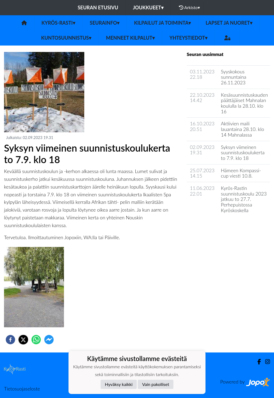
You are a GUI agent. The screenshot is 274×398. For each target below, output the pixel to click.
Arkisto (189, 7)
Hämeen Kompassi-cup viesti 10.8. (241, 173)
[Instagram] (265, 362)
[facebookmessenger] (49, 339)
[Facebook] (257, 362)
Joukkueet (148, 7)
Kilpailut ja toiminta (162, 23)
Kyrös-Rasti (58, 23)
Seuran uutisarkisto (210, 225)
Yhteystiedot (188, 38)
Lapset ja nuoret (229, 23)
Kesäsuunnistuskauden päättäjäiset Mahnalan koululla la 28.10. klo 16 (244, 103)
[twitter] (23, 339)
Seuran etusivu (98, 7)
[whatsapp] (36, 339)
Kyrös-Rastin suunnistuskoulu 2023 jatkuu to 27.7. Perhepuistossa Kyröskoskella (244, 199)
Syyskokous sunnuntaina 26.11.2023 (233, 77)
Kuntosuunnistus (66, 38)
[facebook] (10, 339)
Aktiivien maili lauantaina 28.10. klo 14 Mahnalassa (242, 129)
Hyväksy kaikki (118, 384)
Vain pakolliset (155, 384)
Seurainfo (105, 23)
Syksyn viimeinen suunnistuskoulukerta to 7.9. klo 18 (243, 152)
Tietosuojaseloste (22, 389)
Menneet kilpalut (130, 38)
